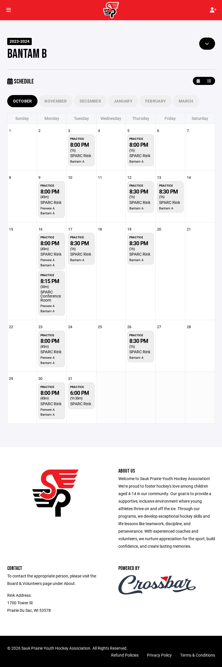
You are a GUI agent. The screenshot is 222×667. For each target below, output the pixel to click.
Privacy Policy (159, 655)
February (155, 101)
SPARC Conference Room (50, 296)
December (90, 101)
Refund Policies (125, 655)
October (22, 101)
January (123, 101)
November (55, 101)
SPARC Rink (80, 155)
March (186, 101)
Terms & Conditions (197, 655)
